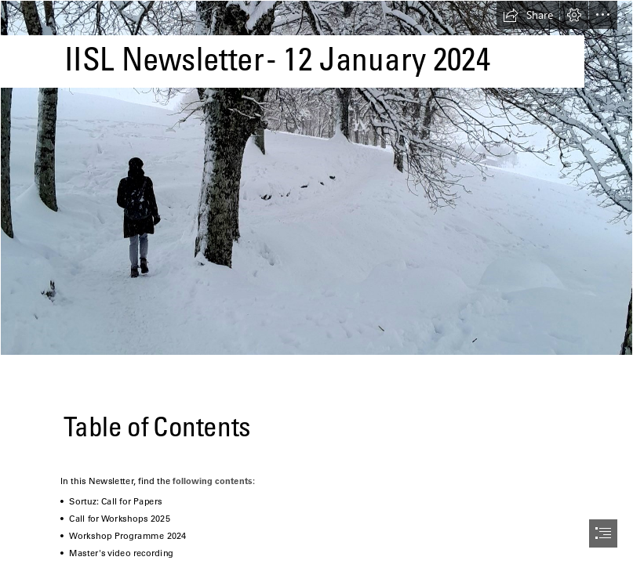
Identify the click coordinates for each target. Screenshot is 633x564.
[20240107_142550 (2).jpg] (316, 178)
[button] (528, 15)
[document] (316, 282)
